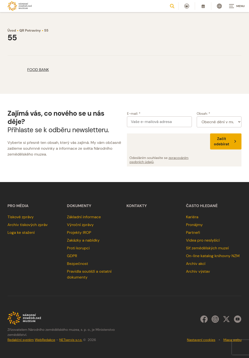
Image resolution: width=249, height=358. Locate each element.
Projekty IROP (79, 232)
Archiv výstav (198, 271)
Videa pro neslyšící (203, 240)
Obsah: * (203, 113)
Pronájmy (194, 224)
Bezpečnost (77, 263)
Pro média (18, 205)
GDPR (72, 255)
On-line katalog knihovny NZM (213, 255)
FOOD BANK (38, 69)
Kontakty (136, 205)
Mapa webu (232, 340)
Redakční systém (21, 340)
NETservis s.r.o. (70, 340)
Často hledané (202, 205)
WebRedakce (45, 340)
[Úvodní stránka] (20, 6)
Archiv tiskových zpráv (28, 224)
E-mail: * (133, 113)
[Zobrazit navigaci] (237, 6)
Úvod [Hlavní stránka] (12, 30)
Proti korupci (78, 248)
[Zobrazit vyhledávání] (172, 6)
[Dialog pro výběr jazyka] (219, 6)
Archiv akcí (195, 263)
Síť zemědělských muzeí (207, 248)
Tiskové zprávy (21, 216)
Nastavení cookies (201, 340)
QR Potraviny (30, 30)
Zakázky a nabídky (83, 240)
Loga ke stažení (21, 232)
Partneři (193, 232)
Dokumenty (79, 205)
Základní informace (84, 216)
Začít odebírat (226, 141)
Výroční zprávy (80, 224)
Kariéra (192, 216)
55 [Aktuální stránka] (46, 30)
